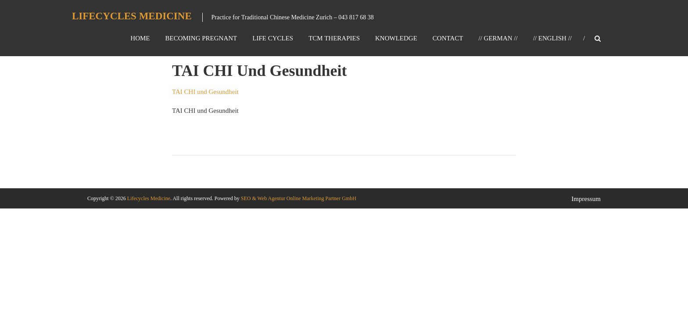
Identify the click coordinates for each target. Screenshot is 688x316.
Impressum (586, 198)
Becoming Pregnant (201, 38)
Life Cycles (272, 38)
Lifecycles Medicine (132, 16)
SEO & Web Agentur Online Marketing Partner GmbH (298, 198)
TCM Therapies (334, 38)
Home (140, 38)
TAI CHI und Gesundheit (205, 91)
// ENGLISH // (552, 38)
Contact (448, 38)
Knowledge (396, 38)
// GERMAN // (497, 38)
